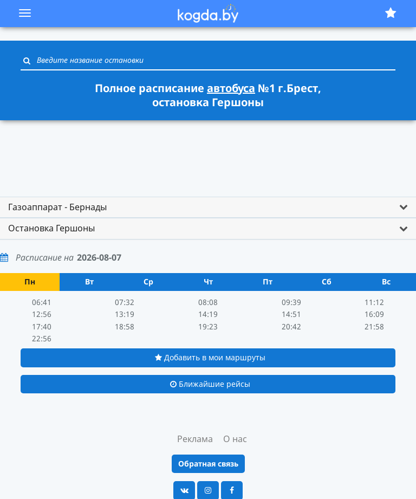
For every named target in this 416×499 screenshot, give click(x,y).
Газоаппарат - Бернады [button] (57, 207)
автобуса (231, 88)
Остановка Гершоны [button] (51, 228)
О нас (235, 439)
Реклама (195, 439)
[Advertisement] (208, 153)
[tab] (208, 207)
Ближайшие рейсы (210, 384)
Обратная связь (208, 463)
